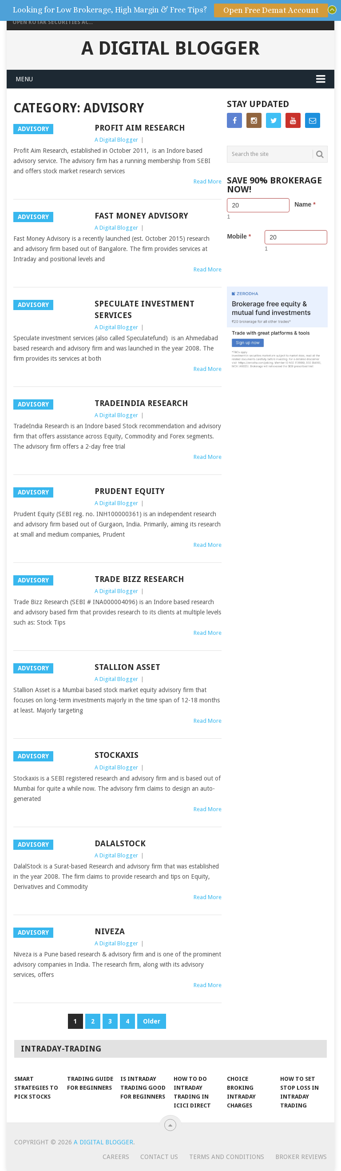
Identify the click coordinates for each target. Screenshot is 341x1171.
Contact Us (159, 1156)
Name (304, 204)
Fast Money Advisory (141, 215)
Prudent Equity (130, 491)
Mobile (239, 236)
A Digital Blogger (170, 48)
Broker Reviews (301, 1156)
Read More (208, 181)
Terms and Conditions (226, 1156)
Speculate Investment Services (144, 309)
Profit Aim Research (140, 127)
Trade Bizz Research (139, 579)
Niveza (110, 931)
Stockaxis (117, 755)
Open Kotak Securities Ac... (52, 22)
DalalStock (120, 843)
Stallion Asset (127, 667)
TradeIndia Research (141, 403)
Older (151, 1021)
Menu (24, 79)
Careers (116, 1156)
